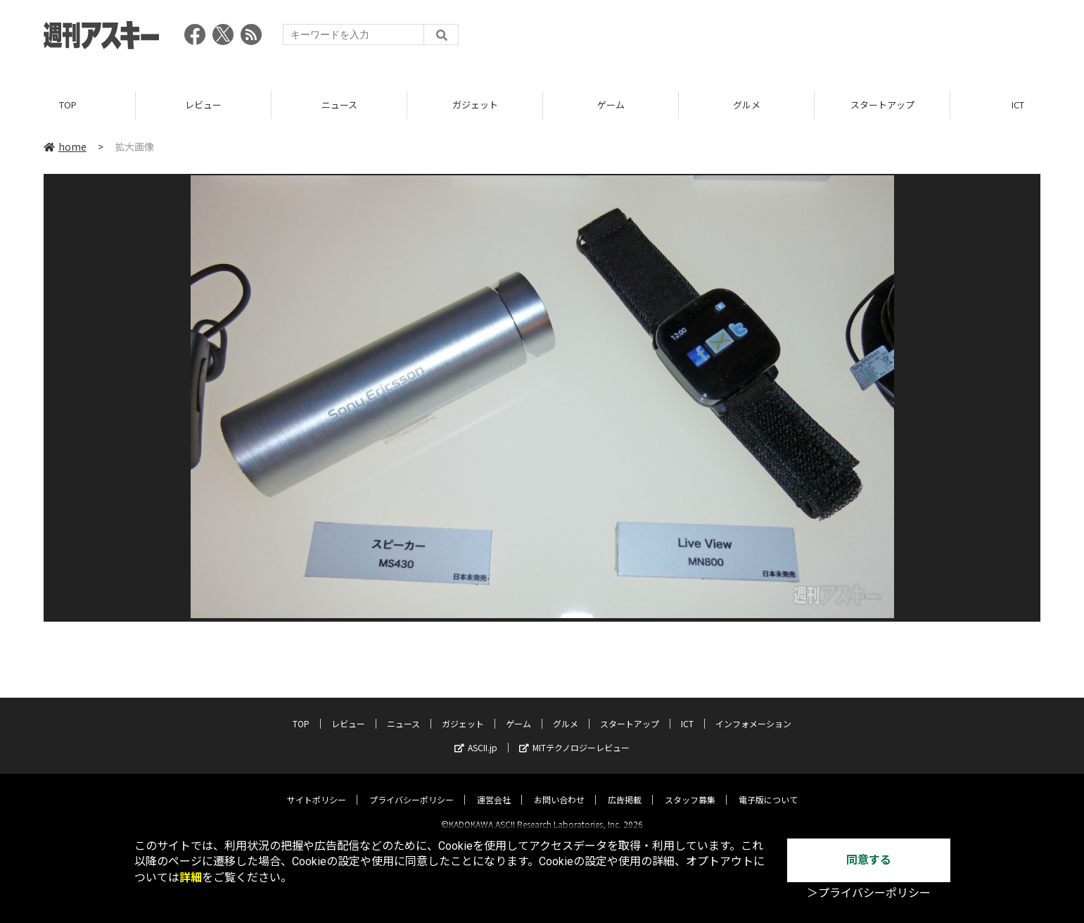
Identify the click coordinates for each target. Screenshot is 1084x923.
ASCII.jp (475, 735)
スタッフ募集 (690, 787)
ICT (687, 711)
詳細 (190, 877)
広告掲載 (625, 787)
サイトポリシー (316, 787)
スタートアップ (882, 105)
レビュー (203, 105)
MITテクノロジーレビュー (574, 735)
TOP (68, 105)
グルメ (746, 105)
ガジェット (475, 105)
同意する (868, 860)
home (65, 147)
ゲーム (611, 105)
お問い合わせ (559, 787)
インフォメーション (753, 711)
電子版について (768, 787)
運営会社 (494, 787)
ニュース (339, 105)
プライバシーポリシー (411, 787)
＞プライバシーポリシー (869, 893)
